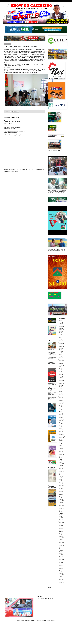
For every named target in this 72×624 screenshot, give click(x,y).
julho (59, 332)
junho (60, 334)
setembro (60, 329)
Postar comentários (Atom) (12, 171)
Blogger (53, 620)
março (60, 320)
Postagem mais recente (9, 169)
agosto (60, 331)
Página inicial (24, 169)
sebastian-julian (42, 620)
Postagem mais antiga (40, 169)
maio (60, 335)
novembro (61, 326)
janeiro (60, 323)
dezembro (61, 325)
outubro (60, 328)
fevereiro (60, 322)
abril (59, 337)
